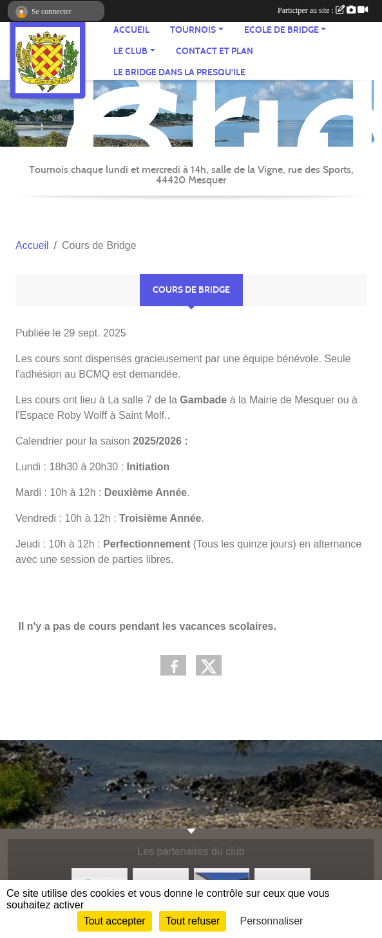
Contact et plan (214, 51)
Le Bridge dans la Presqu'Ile (179, 72)
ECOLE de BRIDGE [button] (281, 29)
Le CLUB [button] (130, 51)
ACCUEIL (131, 29)
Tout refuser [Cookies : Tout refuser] (193, 920)
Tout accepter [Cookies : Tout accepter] (115, 920)
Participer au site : (323, 10)
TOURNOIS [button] (193, 29)
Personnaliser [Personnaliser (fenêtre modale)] (271, 920)
